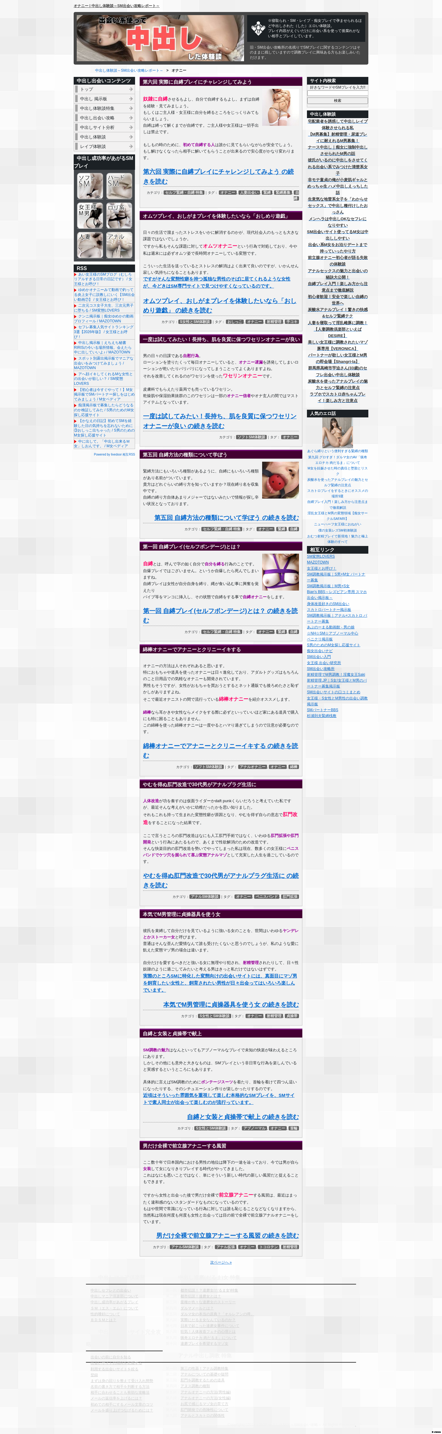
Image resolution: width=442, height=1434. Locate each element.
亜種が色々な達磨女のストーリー (208, 1302)
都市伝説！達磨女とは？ (200, 1296)
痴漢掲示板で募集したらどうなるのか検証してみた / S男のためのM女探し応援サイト (104, 410)
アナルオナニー (253, 767)
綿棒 (293, 767)
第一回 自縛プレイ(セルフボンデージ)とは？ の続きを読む (220, 615)
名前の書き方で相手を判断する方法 (120, 1386)
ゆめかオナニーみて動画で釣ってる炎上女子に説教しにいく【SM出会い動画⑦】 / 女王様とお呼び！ (104, 294)
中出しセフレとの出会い (111, 1290)
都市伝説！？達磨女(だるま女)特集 (209, 1290)
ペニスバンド (267, 896)
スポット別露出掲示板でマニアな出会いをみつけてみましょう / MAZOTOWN (104, 363)
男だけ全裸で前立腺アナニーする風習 (184, 1146)
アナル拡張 (225, 1247)
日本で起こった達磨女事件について (209, 1326)
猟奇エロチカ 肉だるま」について (208, 1338)
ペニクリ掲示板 (320, 639)
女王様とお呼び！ (321, 568)
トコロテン (268, 1247)
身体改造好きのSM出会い (328, 604)
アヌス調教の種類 (195, 1386)
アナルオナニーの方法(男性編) (205, 1392)
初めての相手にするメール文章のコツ (122, 1404)
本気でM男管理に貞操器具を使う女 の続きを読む (231, 1004)
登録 (94, 1375)
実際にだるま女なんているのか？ (208, 1320)
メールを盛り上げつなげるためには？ (122, 1410)
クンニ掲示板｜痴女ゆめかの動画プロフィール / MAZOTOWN (104, 318)
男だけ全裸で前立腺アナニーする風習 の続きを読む (227, 1235)
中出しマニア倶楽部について (114, 1296)
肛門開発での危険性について (204, 1410)
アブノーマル (254, 1128)
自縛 (293, 529)
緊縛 (267, 192)
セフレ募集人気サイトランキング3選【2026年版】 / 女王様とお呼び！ (104, 332)
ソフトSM (90, 186)
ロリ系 (119, 215)
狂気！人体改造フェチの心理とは (208, 1331)
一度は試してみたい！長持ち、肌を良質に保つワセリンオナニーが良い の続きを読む (220, 421)
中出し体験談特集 (97, 108)
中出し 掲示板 (93, 98)
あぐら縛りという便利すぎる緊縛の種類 (337, 451)
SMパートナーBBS (322, 710)
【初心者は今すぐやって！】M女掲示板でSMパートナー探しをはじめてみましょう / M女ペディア (104, 394)
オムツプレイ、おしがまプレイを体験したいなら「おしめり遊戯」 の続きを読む (220, 305)
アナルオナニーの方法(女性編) (205, 1398)
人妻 (90, 245)
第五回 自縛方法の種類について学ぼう (185, 454)
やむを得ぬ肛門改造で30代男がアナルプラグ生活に (199, 784)
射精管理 (274, 322)
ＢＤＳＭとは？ (103, 1320)
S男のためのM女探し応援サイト (333, 645)
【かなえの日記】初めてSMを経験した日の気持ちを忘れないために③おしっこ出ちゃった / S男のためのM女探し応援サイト (104, 428)
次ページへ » (221, 1262)
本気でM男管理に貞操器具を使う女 (181, 914)
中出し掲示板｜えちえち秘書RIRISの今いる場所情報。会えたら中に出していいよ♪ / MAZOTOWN (103, 347)
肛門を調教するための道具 (202, 1380)
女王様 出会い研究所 (324, 663)
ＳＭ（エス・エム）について (114, 1308)
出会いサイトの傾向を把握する (116, 1363)
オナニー (227, 192)
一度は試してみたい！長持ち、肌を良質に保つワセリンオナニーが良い (221, 339)
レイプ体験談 (93, 146)
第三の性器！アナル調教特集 (204, 1368)
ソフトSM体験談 (251, 437)
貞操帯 (291, 1016)
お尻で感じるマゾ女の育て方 (204, 1404)
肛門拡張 (290, 896)
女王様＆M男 (90, 215)
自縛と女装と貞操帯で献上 (172, 1033)
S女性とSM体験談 (195, 322)
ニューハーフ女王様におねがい (337, 524)
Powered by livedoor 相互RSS (114, 454)
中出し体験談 (93, 136)
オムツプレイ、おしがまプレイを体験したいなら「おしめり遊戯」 (216, 216)
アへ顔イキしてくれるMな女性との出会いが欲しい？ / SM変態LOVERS (103, 379)
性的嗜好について (105, 1314)
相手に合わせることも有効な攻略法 (120, 1392)
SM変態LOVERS (321, 556)
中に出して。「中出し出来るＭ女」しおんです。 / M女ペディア (102, 443)
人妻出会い (249, 192)
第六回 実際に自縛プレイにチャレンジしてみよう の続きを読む (218, 176)
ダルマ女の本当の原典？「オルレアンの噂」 (217, 1314)
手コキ (291, 322)
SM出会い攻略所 (321, 669)
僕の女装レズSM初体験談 (337, 530)
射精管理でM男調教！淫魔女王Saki (336, 674)
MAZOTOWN (318, 562)
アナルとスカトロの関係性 (202, 1415)
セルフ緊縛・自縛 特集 (184, 192)
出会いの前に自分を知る (111, 1357)
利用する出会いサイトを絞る (114, 1369)
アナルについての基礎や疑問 (204, 1374)
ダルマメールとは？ (197, 1308)
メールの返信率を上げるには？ (116, 1398)
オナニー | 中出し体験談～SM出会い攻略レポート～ (117, 6)
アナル (119, 245)
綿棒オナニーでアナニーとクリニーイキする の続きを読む (220, 751)
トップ (86, 89)
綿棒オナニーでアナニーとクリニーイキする (192, 649)
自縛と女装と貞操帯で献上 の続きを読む (243, 1116)
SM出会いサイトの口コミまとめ (333, 692)
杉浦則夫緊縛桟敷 (321, 716)
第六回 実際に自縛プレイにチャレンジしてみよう (197, 82)
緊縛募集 (283, 192)
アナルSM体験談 (205, 896)
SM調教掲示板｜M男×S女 (328, 586)
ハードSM (119, 186)
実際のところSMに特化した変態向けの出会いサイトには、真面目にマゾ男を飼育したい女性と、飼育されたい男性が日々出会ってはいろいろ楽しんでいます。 (220, 983)
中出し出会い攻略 (97, 117)
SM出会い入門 (319, 657)
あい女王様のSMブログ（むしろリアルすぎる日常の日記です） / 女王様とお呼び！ (103, 279)
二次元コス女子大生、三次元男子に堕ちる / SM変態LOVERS (104, 308)
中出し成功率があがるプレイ (114, 1302)
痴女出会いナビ (320, 651)
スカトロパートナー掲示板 (329, 609)
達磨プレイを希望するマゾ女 (204, 1343)
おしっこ (234, 322)
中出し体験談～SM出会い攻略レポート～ (129, 70)
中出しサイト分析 (97, 127)
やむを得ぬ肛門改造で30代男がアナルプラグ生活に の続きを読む (221, 880)
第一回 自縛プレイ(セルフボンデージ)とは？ (192, 546)
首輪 (293, 1128)
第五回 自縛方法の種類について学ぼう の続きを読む (226, 517)
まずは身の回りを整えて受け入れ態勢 (122, 1381)
